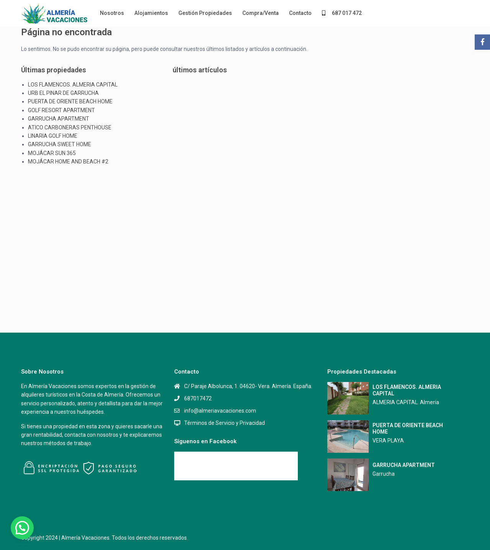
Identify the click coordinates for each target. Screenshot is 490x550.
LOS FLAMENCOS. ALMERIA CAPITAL (73, 85)
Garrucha (383, 474)
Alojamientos (151, 13)
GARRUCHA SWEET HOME (59, 144)
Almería (429, 402)
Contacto (300, 13)
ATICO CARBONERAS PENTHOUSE (69, 127)
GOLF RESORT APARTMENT (61, 110)
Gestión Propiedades (205, 13)
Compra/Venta (260, 13)
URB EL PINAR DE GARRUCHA (63, 93)
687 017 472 (342, 13)
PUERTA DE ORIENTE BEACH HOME (70, 101)
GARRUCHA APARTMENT (58, 119)
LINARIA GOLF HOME (52, 136)
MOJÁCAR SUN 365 (52, 153)
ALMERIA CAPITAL (395, 402)
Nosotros (112, 13)
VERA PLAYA (388, 440)
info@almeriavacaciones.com (220, 411)
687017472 (198, 398)
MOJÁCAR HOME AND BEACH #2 (68, 161)
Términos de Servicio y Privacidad (224, 423)
